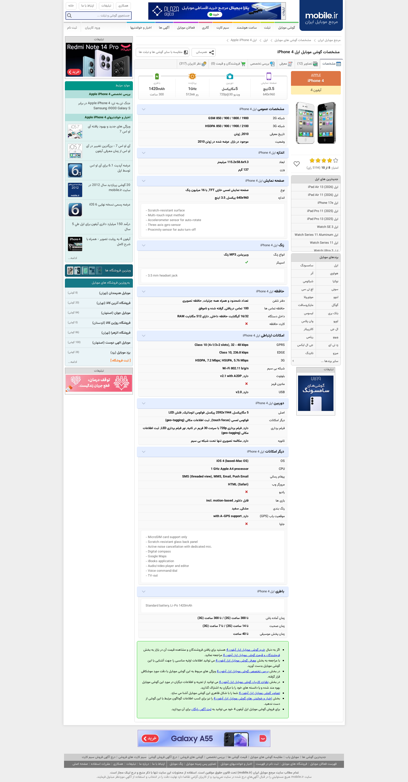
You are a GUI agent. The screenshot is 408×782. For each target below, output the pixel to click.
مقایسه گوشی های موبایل (266, 757)
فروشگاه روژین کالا (118, 322)
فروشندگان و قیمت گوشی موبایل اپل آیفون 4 (251, 655)
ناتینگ (309, 353)
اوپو (335, 321)
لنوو (335, 297)
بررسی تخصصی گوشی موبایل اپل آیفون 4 (243, 671)
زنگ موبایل (176, 764)
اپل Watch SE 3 (327, 227)
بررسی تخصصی (215, 757)
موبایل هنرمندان (119, 293)
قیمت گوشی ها (237, 757)
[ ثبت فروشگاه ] (120, 360)
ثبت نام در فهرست (267, 764)
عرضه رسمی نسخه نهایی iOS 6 (109, 204)
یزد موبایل (123, 352)
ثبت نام (72, 27)
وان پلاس (307, 321)
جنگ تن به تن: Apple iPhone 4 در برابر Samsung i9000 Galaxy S (104, 106)
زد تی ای (333, 345)
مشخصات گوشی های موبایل (293, 40)
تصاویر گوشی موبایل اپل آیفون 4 (259, 693)
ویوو (335, 337)
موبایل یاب (292, 757)
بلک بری (333, 313)
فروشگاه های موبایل (294, 764)
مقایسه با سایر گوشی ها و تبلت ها (160, 52)
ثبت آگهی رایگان (201, 709)
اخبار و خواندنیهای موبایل (236, 764)
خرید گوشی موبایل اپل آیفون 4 (245, 650)
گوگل (335, 305)
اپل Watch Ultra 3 (326, 250)
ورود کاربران (92, 27)
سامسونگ (306, 265)
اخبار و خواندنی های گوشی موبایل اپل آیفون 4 (243, 698)
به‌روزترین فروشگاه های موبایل (111, 282)
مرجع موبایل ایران (329, 40)
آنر (312, 273)
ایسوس (308, 313)
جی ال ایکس (305, 345)
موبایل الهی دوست (117, 342)
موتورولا (308, 297)
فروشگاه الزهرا (120, 332)
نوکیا (335, 281)
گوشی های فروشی (191, 757)
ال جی (334, 329)
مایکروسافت (305, 305)
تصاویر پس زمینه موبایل (201, 764)
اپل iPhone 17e (328, 203)
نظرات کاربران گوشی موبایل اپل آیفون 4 (244, 682)
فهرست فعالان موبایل (323, 764)
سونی (335, 289)
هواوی (334, 273)
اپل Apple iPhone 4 (244, 40)
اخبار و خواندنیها (141, 27)
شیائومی (308, 281)
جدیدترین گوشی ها (314, 757)
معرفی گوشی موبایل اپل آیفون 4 (236, 660)
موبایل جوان (122, 313)
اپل (266, 40)
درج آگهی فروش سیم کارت (98, 757)
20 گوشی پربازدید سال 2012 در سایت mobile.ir (109, 188)
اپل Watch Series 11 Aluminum (316, 235)
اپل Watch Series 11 (324, 243)
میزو (335, 353)
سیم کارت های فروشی (132, 757)
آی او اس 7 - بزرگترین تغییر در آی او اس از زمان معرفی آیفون (108, 148)
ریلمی (309, 337)
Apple (316, 75)
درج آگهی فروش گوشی (163, 757)
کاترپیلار (308, 329)
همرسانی (201, 52)
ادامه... (72, 258)
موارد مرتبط (123, 85)
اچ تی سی (307, 289)
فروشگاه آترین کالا (118, 303)
